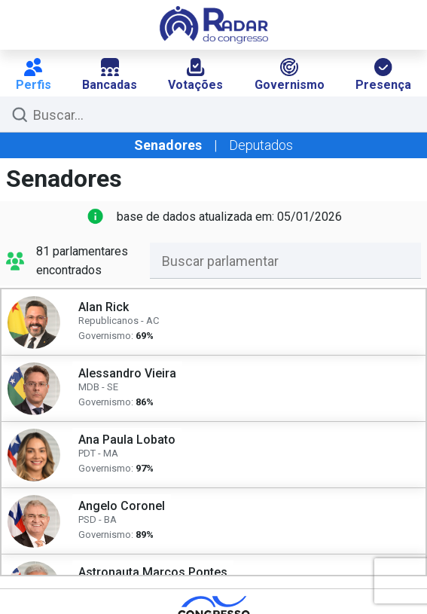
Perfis (33, 75)
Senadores (168, 145)
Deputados (261, 145)
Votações (195, 75)
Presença (383, 75)
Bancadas (109, 75)
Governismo (290, 75)
